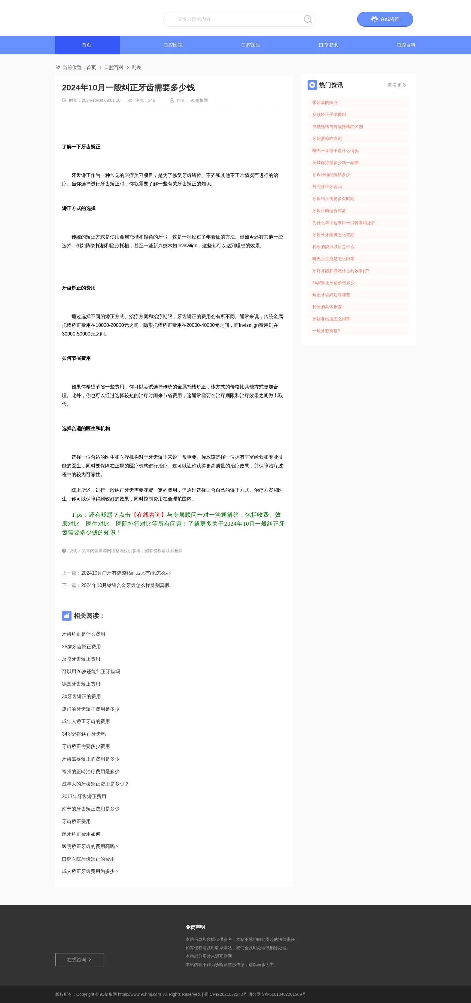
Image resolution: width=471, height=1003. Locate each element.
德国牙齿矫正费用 (81, 683)
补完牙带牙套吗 (327, 186)
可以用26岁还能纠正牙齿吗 (91, 671)
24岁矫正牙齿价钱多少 (333, 282)
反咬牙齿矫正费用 (81, 658)
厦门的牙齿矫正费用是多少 (91, 709)
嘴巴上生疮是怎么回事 (333, 258)
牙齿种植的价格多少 (331, 174)
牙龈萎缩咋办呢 (327, 138)
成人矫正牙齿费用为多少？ (91, 871)
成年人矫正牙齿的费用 (86, 721)
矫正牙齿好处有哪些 (331, 294)
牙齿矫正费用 (76, 821)
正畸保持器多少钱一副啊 (335, 162)
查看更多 (397, 84)
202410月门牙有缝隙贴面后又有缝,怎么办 (126, 573)
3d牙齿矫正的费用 (81, 696)
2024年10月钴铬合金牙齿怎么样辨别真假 (125, 585)
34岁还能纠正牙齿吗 (84, 734)
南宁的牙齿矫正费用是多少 (91, 808)
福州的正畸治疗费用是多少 (91, 771)
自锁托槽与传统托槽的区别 (337, 126)
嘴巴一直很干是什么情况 (335, 150)
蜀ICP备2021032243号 (225, 994)
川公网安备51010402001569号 (277, 994)
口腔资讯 (328, 44)
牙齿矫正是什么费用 (83, 634)
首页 (91, 67)
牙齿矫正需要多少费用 (86, 746)
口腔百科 (406, 44)
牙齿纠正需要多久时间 (333, 198)
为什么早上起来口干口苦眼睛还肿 (343, 222)
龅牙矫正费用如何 (81, 834)
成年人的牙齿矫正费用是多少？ (95, 783)
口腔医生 (250, 44)
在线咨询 (80, 959)
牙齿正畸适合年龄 (329, 210)
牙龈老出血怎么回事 (331, 318)
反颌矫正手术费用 (329, 114)
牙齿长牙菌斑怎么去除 (333, 234)
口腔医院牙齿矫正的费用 (88, 859)
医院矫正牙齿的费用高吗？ (91, 846)
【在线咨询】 (149, 515)
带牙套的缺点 (325, 102)
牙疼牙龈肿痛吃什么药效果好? (340, 270)
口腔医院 (173, 44)
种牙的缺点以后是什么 (333, 246)
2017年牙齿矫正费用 (84, 796)
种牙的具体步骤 (327, 306)
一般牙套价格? (326, 330)
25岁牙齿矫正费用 (81, 646)
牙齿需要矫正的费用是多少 (91, 758)
